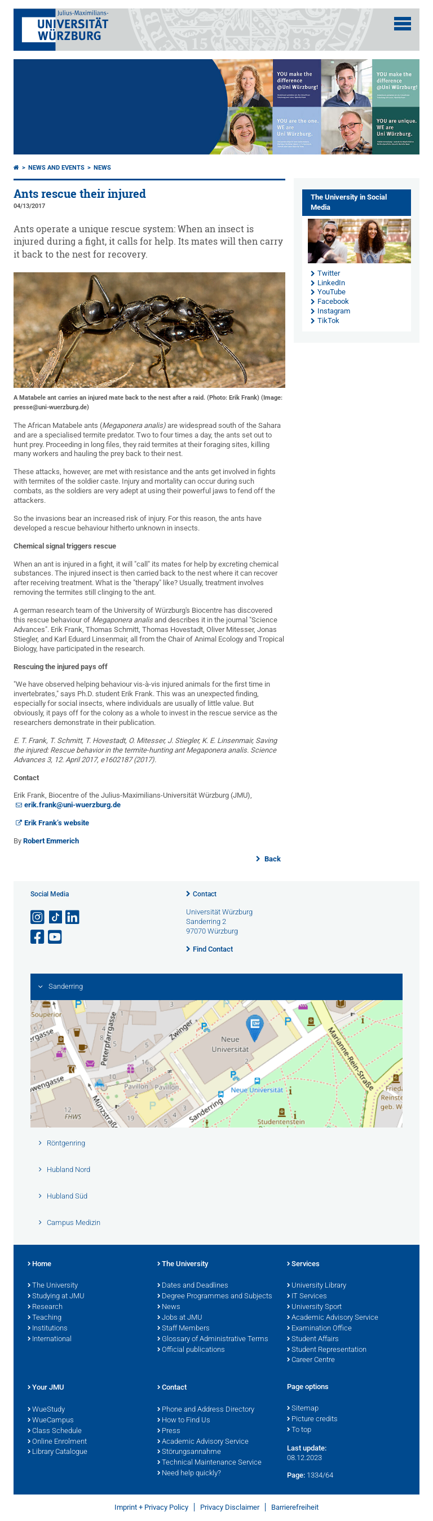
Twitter (328, 273)
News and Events (56, 167)
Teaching (44, 1318)
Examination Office (319, 1329)
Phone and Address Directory (205, 1410)
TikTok (328, 320)
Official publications (191, 1350)
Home (39, 1264)
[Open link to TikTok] (56, 917)
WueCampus (51, 1421)
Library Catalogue (57, 1452)
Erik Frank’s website (56, 823)
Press (168, 1431)
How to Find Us (183, 1421)
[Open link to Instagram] (38, 917)
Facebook (333, 301)
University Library (316, 1286)
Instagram (333, 311)
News (102, 167)
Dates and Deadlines (192, 1286)
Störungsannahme (189, 1452)
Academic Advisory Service (332, 1318)
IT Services (307, 1297)
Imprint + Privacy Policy (151, 1507)
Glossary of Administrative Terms (212, 1339)
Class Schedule (55, 1431)
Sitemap (303, 1409)
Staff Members (183, 1329)
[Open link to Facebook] (38, 937)
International (50, 1339)
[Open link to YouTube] (56, 937)
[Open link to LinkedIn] (73, 917)
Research (45, 1307)
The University (53, 1286)
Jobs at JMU (179, 1318)
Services (303, 1264)
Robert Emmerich (51, 841)
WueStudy (46, 1410)
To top (299, 1430)
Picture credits (312, 1419)
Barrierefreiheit (295, 1507)
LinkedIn (331, 282)
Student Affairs (313, 1339)
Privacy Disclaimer (229, 1507)
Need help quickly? (189, 1474)
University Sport (314, 1307)
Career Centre (311, 1360)
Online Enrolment (57, 1442)
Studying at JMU (56, 1297)
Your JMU (46, 1388)
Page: (296, 1475)
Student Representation (326, 1350)
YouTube (331, 292)
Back (272, 859)
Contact (204, 894)
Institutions (48, 1329)
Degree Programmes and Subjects (214, 1297)
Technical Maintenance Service (209, 1463)
